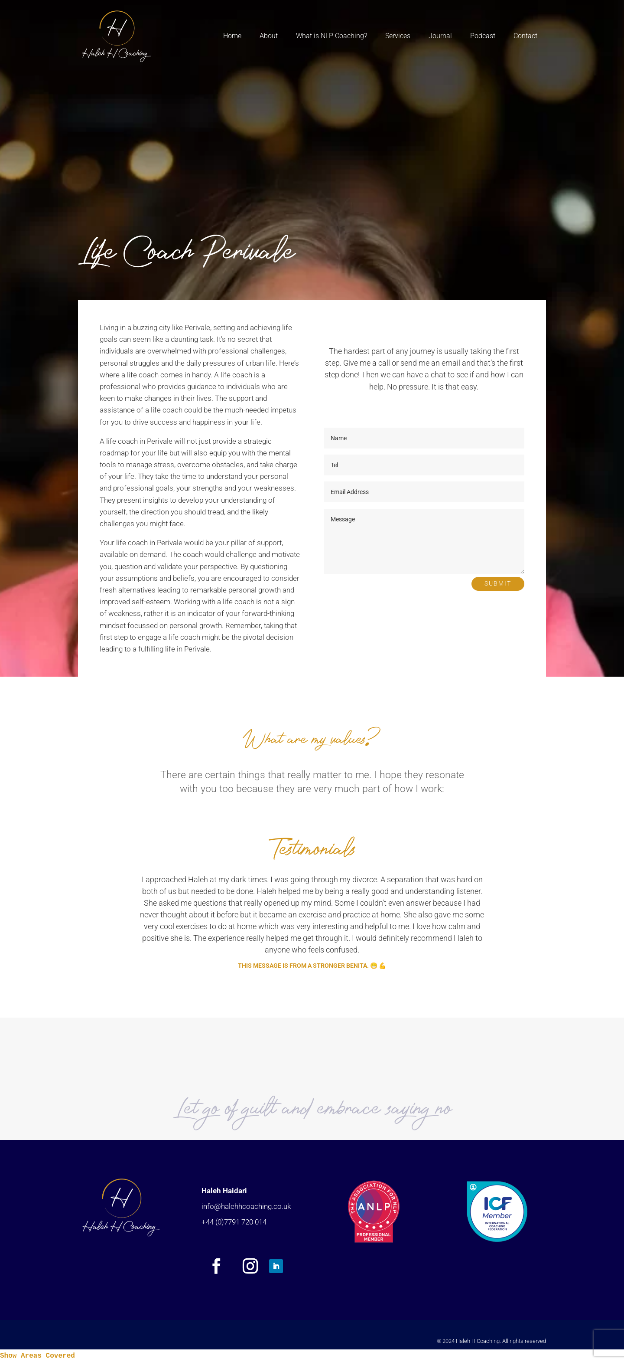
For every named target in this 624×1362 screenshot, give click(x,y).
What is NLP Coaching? (331, 36)
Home (232, 36)
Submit (497, 583)
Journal (440, 36)
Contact (525, 36)
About (269, 36)
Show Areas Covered (37, 1356)
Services (397, 36)
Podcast (482, 36)
